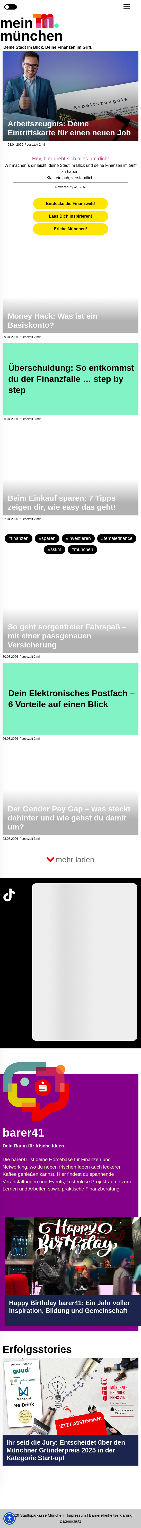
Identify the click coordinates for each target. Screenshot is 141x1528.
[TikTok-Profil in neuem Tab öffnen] (9, 895)
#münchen (82, 549)
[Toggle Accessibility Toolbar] (9, 1518)
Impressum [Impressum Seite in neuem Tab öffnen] (76, 1515)
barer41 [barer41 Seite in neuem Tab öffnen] (24, 1132)
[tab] (70, 203)
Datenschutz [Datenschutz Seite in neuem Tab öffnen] (70, 1521)
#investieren (78, 538)
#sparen (47, 538)
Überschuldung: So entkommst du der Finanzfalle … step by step (71, 379)
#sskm (54, 549)
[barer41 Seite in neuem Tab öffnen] (54, 1091)
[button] (127, 6)
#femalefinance (117, 538)
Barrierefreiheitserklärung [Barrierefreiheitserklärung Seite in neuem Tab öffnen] (111, 1515)
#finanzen (18, 538)
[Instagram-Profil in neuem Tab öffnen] (9, 1490)
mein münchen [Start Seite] (31, 29)
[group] (84, 962)
